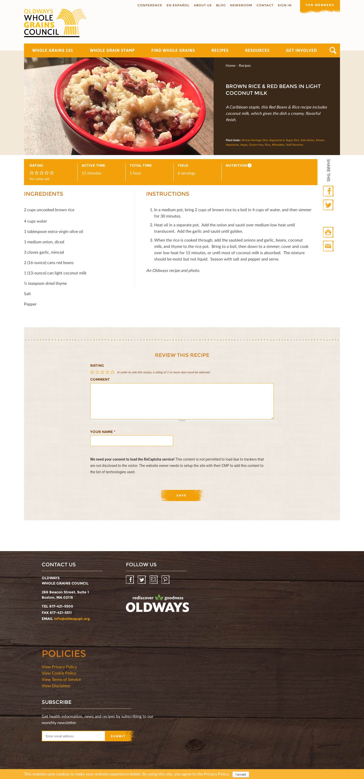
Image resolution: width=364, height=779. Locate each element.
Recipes (220, 50)
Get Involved (301, 50)
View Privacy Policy (59, 666)
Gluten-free (256, 144)
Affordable (278, 144)
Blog (220, 5)
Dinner (320, 140)
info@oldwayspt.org (72, 618)
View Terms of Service (61, 679)
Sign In (284, 5)
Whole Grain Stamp (112, 50)
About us (202, 5)
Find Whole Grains (173, 50)
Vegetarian (232, 144)
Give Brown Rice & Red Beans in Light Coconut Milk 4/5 (107, 372)
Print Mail (328, 246)
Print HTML (328, 232)
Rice (267, 144)
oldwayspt (157, 605)
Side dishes (307, 140)
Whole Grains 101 (52, 50)
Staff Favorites (294, 144)
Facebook (328, 191)
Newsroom (241, 5)
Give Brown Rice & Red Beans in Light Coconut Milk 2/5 (97, 372)
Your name (102, 431)
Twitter (328, 205)
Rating (97, 365)
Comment (100, 379)
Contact (264, 5)
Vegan (243, 144)
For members (319, 5)
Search (333, 50)
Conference (149, 5)
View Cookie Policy (59, 672)
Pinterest (166, 579)
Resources (257, 50)
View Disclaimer (56, 685)
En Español (177, 5)
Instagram (154, 579)
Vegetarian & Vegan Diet (284, 140)
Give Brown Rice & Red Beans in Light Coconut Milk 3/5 (102, 372)
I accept (241, 774)
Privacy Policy (216, 773)
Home (230, 65)
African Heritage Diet (255, 140)
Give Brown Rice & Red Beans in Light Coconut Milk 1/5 (92, 372)
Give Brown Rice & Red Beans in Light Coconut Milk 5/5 (113, 372)
